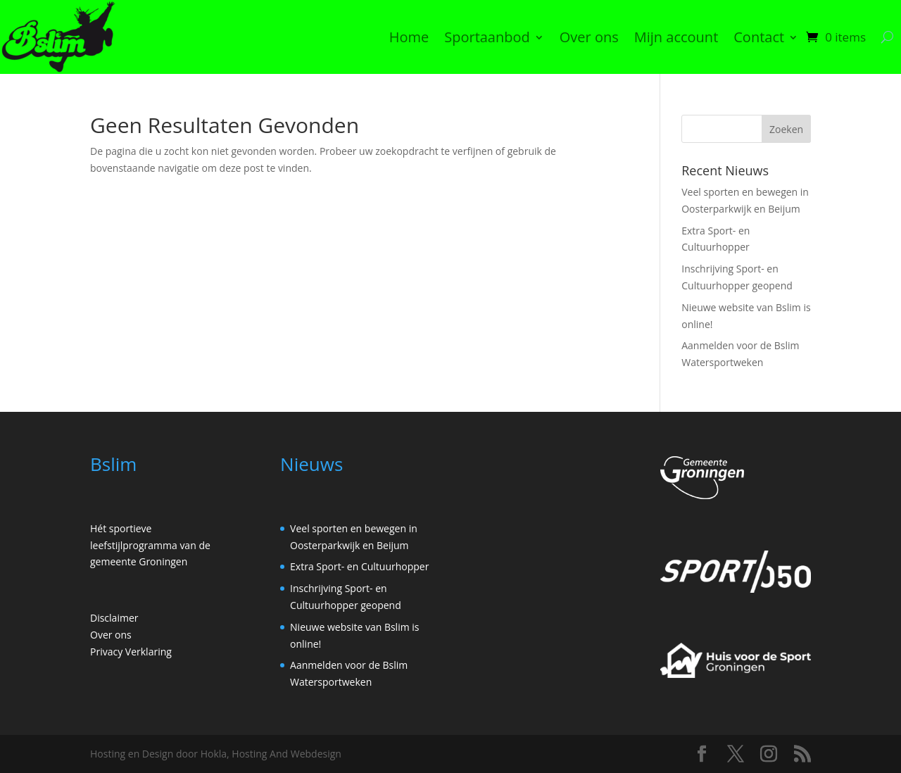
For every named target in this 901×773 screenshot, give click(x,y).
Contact (758, 36)
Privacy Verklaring (131, 651)
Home (409, 36)
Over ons (589, 36)
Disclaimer (114, 617)
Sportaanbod (487, 36)
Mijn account (676, 36)
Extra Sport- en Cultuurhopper (359, 566)
